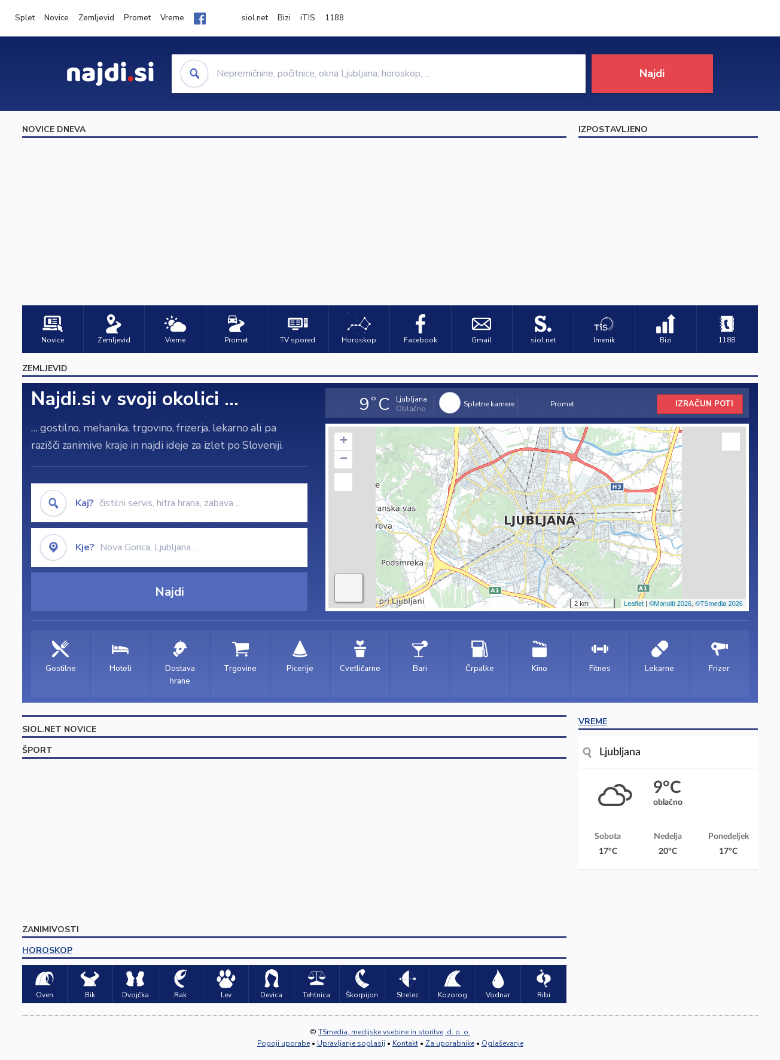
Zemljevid (96, 18)
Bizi (284, 18)
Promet (137, 18)
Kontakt (405, 1043)
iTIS (307, 18)
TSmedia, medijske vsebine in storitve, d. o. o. (394, 1032)
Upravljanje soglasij (351, 1043)
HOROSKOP (47, 950)
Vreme (172, 18)
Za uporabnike (449, 1043)
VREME (592, 721)
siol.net (255, 18)
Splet (25, 18)
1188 (334, 18)
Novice (56, 18)
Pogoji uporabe (283, 1043)
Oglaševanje (502, 1043)
